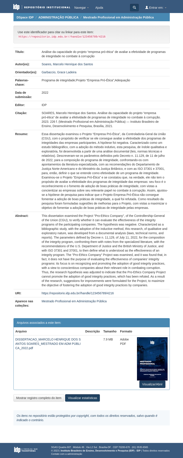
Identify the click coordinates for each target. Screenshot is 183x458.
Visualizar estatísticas (82, 398)
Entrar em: (155, 7)
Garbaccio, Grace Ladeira (59, 72)
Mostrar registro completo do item (39, 398)
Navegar (81, 7)
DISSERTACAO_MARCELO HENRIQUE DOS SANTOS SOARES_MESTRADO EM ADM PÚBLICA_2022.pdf (48, 344)
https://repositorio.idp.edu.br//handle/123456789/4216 (78, 293)
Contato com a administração (66, 454)
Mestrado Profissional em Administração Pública (118, 17)
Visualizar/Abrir (152, 384)
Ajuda (99, 7)
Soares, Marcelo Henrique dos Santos (67, 64)
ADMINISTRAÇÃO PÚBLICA (58, 17)
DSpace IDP (25, 17)
